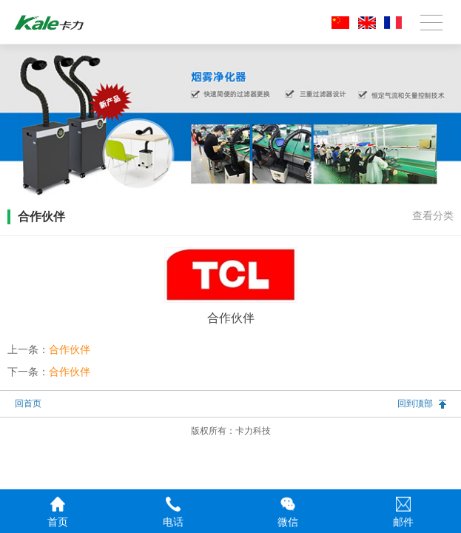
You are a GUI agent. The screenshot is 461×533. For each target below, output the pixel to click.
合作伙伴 (69, 349)
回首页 (28, 403)
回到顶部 (415, 403)
